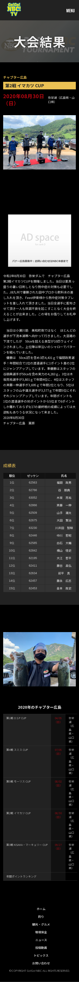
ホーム (41, 909)
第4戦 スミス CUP (17, 750)
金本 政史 (64, 588)
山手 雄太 (64, 513)
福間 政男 (64, 482)
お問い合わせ (41, 963)
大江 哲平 (64, 558)
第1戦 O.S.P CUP (16, 718)
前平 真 (64, 573)
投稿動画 (41, 947)
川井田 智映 (64, 528)
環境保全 (41, 932)
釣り (41, 916)
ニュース (41, 940)
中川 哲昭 (64, 535)
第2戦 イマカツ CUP (18, 813)
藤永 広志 (64, 581)
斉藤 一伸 (64, 505)
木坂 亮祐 (64, 498)
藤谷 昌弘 (64, 565)
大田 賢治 (64, 520)
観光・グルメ (41, 924)
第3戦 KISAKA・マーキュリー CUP (27, 845)
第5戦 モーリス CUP (18, 781)
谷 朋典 (64, 490)
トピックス (41, 955)
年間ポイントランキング (21, 876)
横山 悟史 (64, 550)
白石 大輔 (64, 543)
